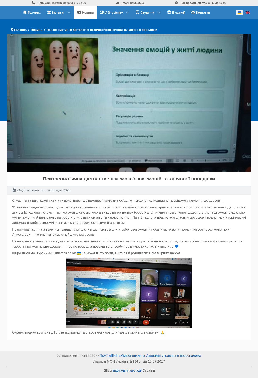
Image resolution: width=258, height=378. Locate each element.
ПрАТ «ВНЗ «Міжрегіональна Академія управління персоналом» (150, 355)
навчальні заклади (127, 370)
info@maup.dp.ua (130, 2)
